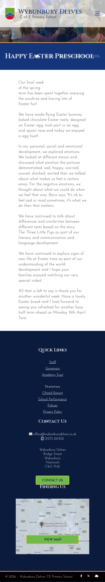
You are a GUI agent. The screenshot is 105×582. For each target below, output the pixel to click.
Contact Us (52, 480)
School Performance (52, 399)
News (49, 56)
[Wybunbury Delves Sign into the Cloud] (96, 576)
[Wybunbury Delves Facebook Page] (81, 576)
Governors (52, 368)
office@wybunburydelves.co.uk (54, 434)
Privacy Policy (52, 412)
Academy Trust (52, 375)
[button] (97, 13)
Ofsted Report (52, 393)
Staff (52, 362)
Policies (52, 405)
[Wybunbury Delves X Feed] (88, 576)
